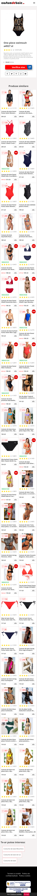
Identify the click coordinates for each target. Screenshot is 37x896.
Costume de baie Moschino (13, 849)
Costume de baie (10, 861)
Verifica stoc (22, 67)
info (15, 116)
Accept (26, 894)
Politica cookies (24, 876)
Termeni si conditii (14, 873)
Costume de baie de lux (12, 855)
